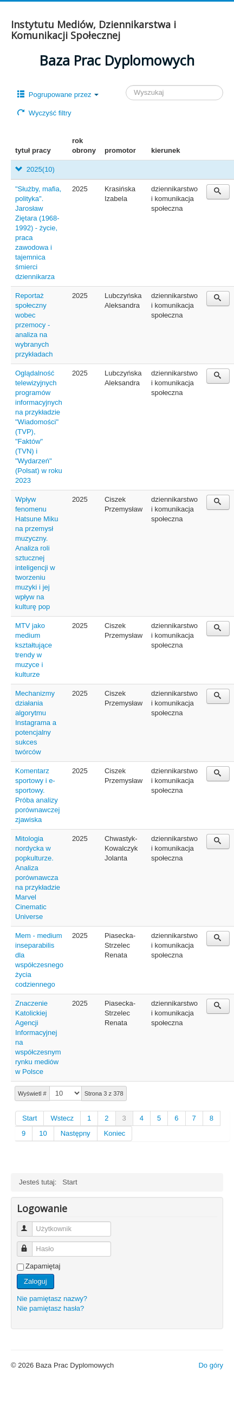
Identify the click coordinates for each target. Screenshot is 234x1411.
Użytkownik (29, 1224)
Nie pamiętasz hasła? (50, 1308)
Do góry (210, 1365)
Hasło (29, 1244)
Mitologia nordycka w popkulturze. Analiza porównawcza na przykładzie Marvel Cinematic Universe (37, 877)
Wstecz (62, 1118)
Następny (75, 1133)
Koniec (115, 1133)
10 (43, 1133)
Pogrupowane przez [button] (58, 94)
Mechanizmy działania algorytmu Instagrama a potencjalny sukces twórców (35, 722)
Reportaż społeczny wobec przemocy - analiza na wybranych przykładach (34, 325)
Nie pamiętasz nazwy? (52, 1299)
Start (29, 1118)
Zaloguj (35, 1281)
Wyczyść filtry (44, 113)
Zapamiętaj (42, 1266)
